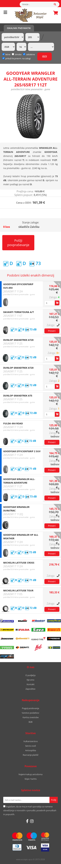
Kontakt (30, 684)
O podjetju (30, 675)
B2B (30, 721)
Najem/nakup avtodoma (30, 774)
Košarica (54, 12)
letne (6, 54)
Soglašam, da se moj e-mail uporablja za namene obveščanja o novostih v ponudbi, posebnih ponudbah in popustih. (29, 810)
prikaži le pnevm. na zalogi (18, 58)
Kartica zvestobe (31, 717)
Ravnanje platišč (30, 754)
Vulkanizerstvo (30, 741)
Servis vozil (30, 745)
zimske (16, 54)
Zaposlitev (30, 688)
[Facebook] (27, 821)
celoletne (29, 54)
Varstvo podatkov (30, 712)
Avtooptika (30, 750)
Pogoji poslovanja (30, 708)
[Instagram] (32, 821)
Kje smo (30, 679)
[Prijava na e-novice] (53, 800)
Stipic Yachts (31, 778)
